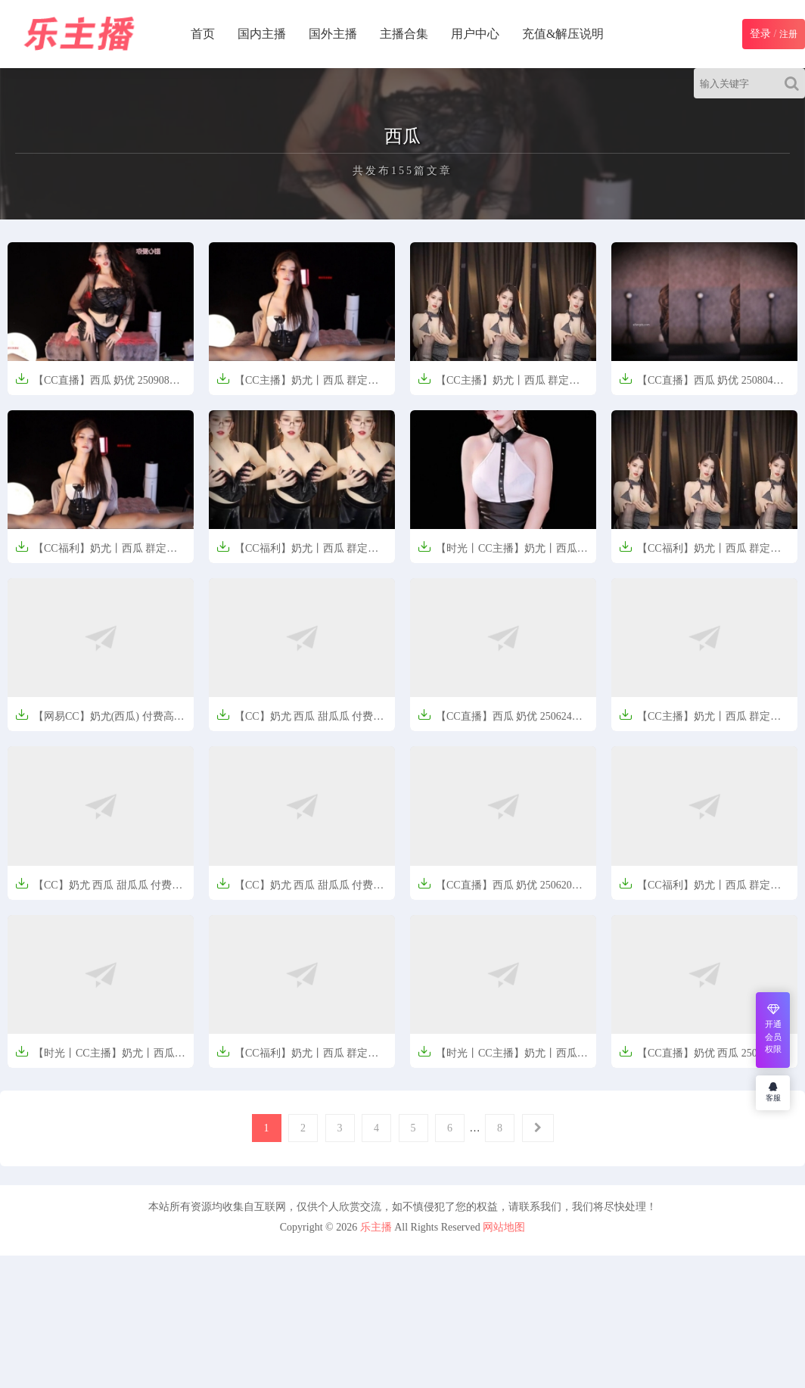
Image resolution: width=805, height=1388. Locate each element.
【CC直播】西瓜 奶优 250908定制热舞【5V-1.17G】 (97, 385)
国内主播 (262, 33)
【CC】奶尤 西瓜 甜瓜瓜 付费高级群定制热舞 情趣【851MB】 (98, 889)
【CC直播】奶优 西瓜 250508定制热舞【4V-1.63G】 (701, 1057)
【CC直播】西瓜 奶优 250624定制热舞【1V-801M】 (500, 721)
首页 (203, 33)
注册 (788, 34)
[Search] (795, 83)
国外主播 (333, 33)
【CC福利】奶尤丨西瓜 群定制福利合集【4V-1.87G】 (700, 553)
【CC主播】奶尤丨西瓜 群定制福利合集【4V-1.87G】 (499, 385)
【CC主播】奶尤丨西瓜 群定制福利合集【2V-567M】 (297, 385)
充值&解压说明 (563, 33)
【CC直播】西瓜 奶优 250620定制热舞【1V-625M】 (500, 889)
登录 (760, 33)
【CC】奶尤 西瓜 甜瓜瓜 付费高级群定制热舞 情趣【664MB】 (300, 889)
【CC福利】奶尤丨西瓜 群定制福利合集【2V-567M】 (96, 553)
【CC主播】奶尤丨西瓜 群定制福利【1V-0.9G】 (700, 721)
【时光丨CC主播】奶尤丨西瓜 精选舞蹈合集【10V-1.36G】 (497, 1057)
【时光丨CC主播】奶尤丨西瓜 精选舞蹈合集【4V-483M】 (497, 553)
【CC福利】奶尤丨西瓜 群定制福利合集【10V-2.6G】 (297, 553)
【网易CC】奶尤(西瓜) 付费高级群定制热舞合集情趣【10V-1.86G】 (100, 721)
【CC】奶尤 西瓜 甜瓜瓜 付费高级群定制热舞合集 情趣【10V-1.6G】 (300, 721)
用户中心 (475, 33)
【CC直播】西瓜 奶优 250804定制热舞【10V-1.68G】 (701, 385)
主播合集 (404, 33)
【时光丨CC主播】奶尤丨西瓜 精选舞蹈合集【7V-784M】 (95, 1057)
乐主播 (376, 1227)
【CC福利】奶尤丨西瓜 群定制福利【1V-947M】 (297, 1057)
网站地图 (504, 1227)
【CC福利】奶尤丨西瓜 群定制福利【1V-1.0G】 (700, 889)
